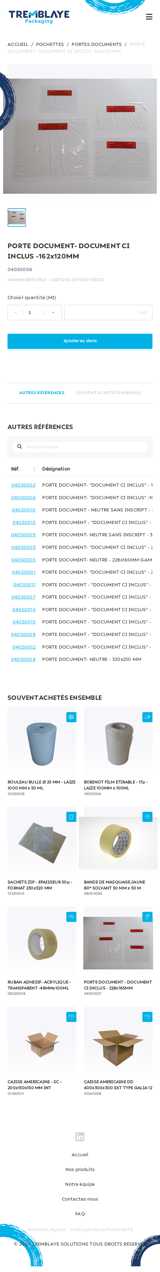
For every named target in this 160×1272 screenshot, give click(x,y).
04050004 (23, 665)
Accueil (80, 1160)
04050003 (23, 553)
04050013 (24, 528)
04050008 (23, 640)
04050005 (23, 565)
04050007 (23, 603)
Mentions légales (46, 1235)
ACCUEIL (18, 44)
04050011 (24, 590)
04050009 (23, 540)
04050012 (24, 652)
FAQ (80, 1219)
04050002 (23, 491)
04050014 (24, 615)
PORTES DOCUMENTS (97, 44)
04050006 (23, 503)
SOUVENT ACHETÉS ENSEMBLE (108, 398)
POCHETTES (50, 44)
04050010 (24, 516)
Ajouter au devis (80, 347)
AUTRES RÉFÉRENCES (41, 398)
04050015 (24, 628)
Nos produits (80, 1175)
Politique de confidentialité (101, 1235)
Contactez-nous (80, 1204)
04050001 (24, 578)
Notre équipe (80, 1190)
